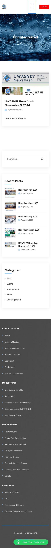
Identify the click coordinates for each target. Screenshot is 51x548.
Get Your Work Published (15, 444)
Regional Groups (12, 457)
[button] (30, 542)
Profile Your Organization (15, 438)
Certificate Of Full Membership (18, 403)
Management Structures (15, 348)
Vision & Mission (12, 342)
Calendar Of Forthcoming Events (18, 511)
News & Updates (12, 492)
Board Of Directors (12, 355)
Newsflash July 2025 (27, 190)
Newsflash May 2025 (28, 216)
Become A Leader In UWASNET (18, 409)
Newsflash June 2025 (28, 203)
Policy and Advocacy (13, 451)
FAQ (6, 499)
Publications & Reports (14, 505)
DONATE (44, 7)
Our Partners (10, 367)
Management (13, 289)
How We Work (11, 432)
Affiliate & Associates (14, 374)
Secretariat (9, 361)
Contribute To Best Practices (17, 470)
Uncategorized (14, 299)
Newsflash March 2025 (28, 230)
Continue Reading (14, 118)
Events (10, 284)
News (9, 294)
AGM (9, 278)
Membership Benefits (14, 390)
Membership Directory (14, 415)
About (7, 336)
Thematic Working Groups (16, 463)
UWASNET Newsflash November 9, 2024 (19, 103)
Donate (8, 476)
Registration (10, 396)
